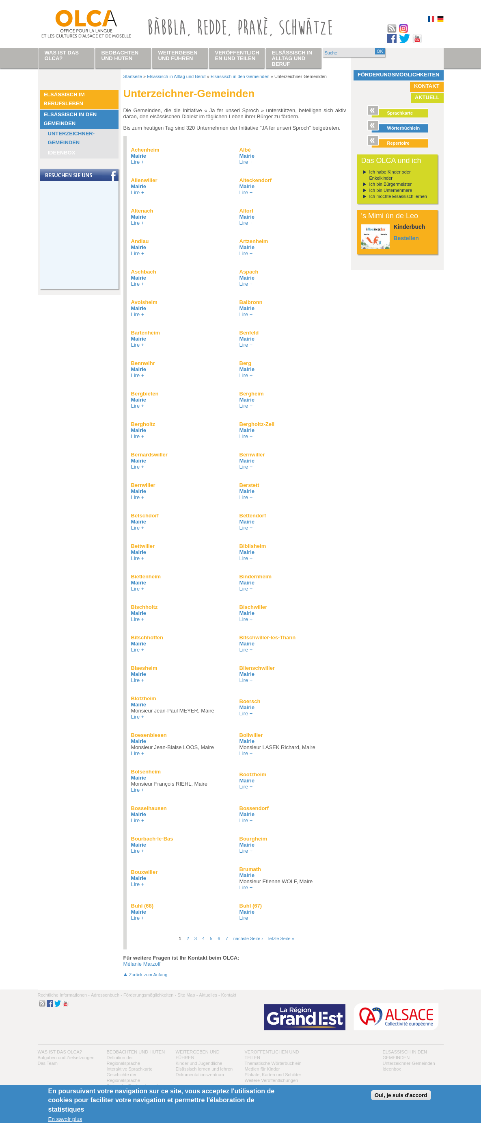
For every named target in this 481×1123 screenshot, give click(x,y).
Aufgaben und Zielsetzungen (66, 1057)
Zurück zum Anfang (148, 974)
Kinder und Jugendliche (199, 1063)
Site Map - (187, 995)
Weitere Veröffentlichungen (271, 1080)
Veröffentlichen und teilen (237, 55)
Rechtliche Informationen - (64, 995)
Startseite (132, 76)
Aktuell (427, 97)
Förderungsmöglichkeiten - (149, 995)
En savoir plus (65, 1119)
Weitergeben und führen (178, 55)
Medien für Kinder (262, 1069)
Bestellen (406, 238)
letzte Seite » (281, 938)
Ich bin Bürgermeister (390, 184)
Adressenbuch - (106, 995)
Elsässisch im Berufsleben (64, 98)
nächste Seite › (248, 938)
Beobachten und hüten (136, 1051)
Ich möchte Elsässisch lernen (398, 196)
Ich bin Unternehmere (390, 190)
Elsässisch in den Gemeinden (70, 118)
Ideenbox (61, 153)
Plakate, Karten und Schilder (273, 1074)
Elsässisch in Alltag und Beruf (176, 76)
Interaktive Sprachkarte (130, 1069)
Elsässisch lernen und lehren (204, 1069)
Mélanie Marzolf (142, 964)
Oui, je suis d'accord (401, 1095)
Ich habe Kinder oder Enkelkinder (390, 174)
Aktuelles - (209, 995)
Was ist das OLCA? (60, 1051)
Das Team (48, 1063)
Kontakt (427, 86)
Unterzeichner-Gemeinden (71, 138)
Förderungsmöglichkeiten (399, 75)
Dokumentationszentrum (200, 1074)
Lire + (138, 162)
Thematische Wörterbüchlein (273, 1063)
